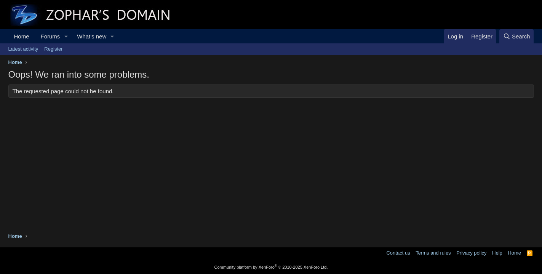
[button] (66, 36)
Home (21, 36)
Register (53, 49)
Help (497, 253)
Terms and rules (433, 253)
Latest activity (23, 49)
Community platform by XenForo (271, 267)
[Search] (516, 36)
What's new (91, 36)
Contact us (398, 253)
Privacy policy (471, 253)
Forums (50, 36)
